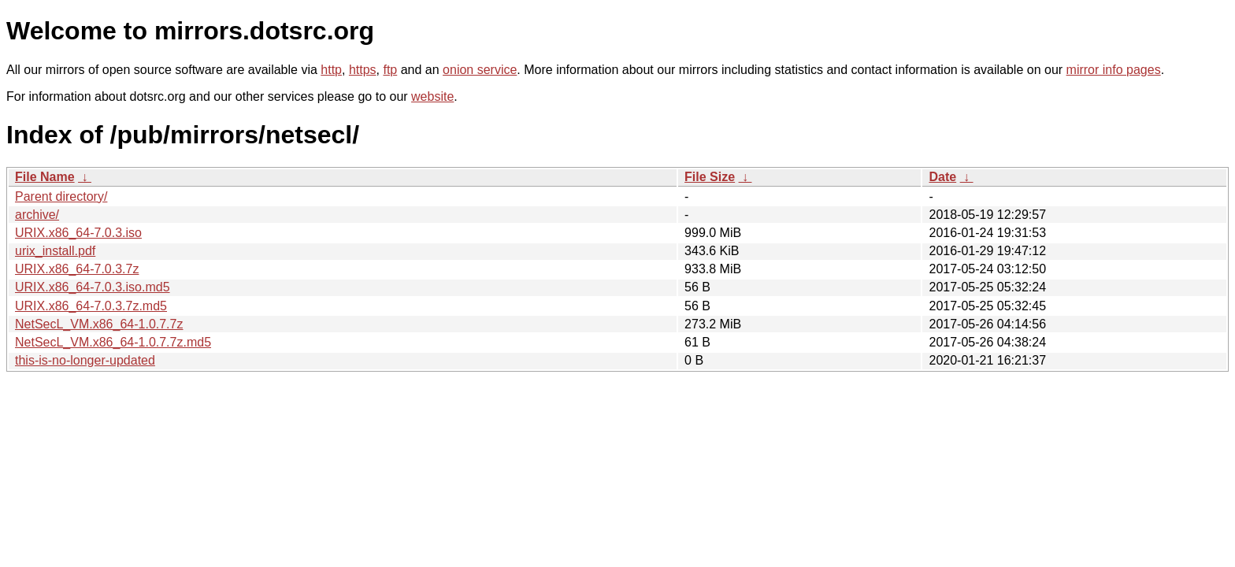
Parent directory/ (61, 196)
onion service (480, 69)
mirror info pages (1113, 69)
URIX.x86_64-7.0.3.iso (78, 232)
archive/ (37, 214)
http (331, 69)
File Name (45, 176)
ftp (390, 69)
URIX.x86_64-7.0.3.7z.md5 (91, 306)
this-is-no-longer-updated (85, 360)
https (362, 69)
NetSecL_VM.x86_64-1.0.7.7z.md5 (113, 342)
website (432, 96)
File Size (709, 176)
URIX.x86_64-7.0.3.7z (77, 269)
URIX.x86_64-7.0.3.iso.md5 (92, 287)
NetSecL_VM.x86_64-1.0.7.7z (99, 324)
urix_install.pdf (55, 251)
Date (942, 176)
